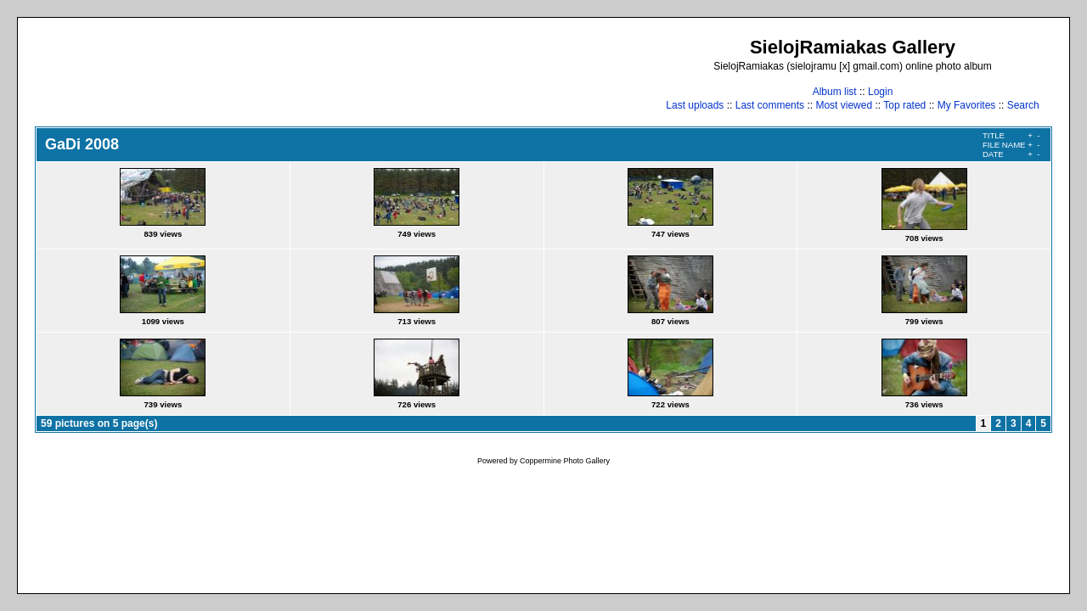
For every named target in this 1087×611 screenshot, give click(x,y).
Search (1023, 105)
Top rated (904, 105)
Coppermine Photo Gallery (565, 461)
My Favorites (967, 105)
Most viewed (843, 105)
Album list (835, 92)
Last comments (769, 105)
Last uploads (695, 105)
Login (880, 92)
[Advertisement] (344, 74)
